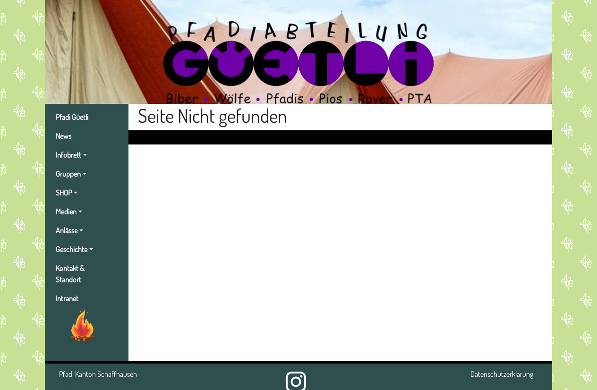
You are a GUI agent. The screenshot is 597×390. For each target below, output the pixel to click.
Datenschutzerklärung (501, 374)
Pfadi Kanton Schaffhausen (98, 374)
